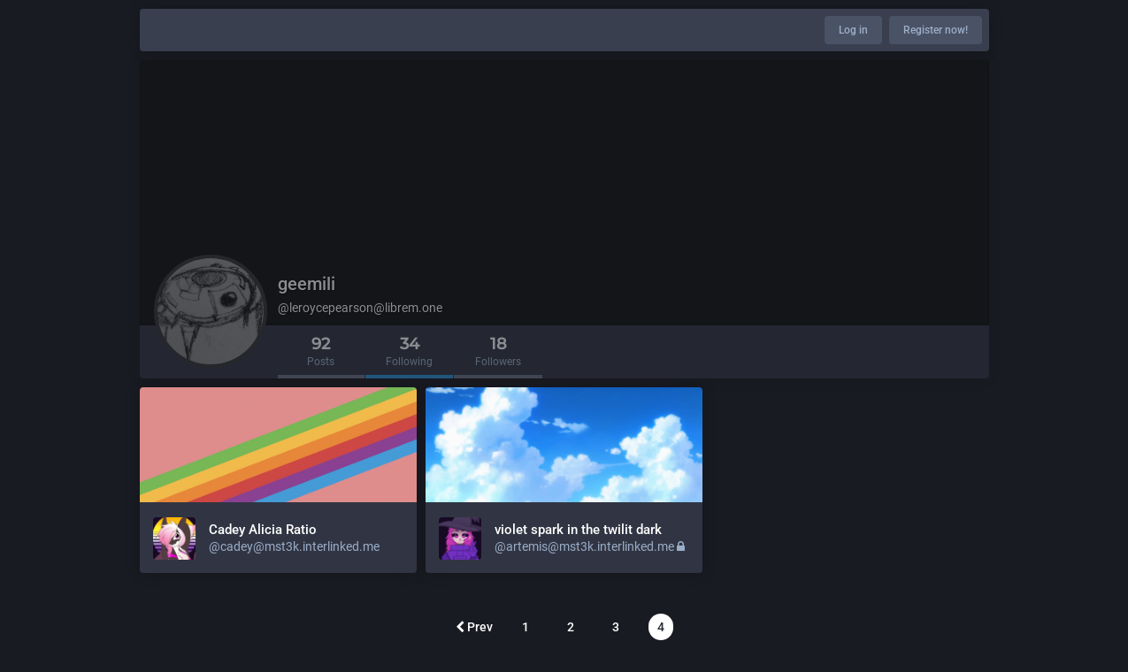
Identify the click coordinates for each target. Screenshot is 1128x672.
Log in (853, 30)
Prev (474, 627)
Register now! (935, 30)
